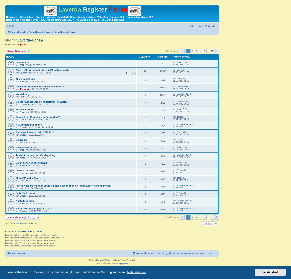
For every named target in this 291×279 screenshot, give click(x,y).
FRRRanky (182, 101)
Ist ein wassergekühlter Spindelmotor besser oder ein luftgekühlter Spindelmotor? (64, 185)
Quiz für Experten (26, 193)
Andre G (23, 112)
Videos (51, 17)
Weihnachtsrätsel (26, 147)
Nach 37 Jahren (25, 201)
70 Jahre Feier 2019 (88, 19)
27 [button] (212, 51)
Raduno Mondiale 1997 (140, 17)
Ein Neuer (21, 140)
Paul (22, 97)
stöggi (179, 70)
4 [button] (200, 51)
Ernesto (23, 81)
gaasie (180, 178)
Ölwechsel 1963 (25, 170)
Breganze (11, 17)
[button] (182, 51)
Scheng (180, 170)
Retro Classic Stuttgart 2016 (22, 19)
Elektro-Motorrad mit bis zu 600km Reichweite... (43, 70)
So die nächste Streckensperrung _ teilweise (42, 101)
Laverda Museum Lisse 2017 (57, 19)
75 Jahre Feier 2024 (113, 19)
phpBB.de (124, 263)
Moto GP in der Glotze (28, 178)
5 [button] (204, 51)
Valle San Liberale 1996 (110, 17)
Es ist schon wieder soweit (31, 162)
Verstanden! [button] (270, 272)
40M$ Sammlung (25, 79)
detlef (179, 117)
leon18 (23, 188)
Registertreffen (66, 17)
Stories (40, 17)
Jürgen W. (21, 44)
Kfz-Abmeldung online (29, 124)
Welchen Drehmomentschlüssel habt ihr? (40, 86)
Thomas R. (25, 104)
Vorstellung (22, 94)
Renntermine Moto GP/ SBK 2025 (35, 132)
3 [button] (196, 51)
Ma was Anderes (25, 109)
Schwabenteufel (27, 127)
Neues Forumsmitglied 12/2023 (34, 208)
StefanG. (24, 203)
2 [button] (192, 51)
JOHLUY (24, 65)
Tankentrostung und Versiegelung (35, 155)
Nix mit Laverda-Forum (24, 40)
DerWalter (24, 211)
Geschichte (26, 17)
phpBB (102, 260)
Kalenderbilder (86, 17)
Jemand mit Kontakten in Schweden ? (38, 117)
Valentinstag (23, 62)
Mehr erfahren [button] (136, 272)
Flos (22, 142)
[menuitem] (10, 26)
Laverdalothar (26, 73)
